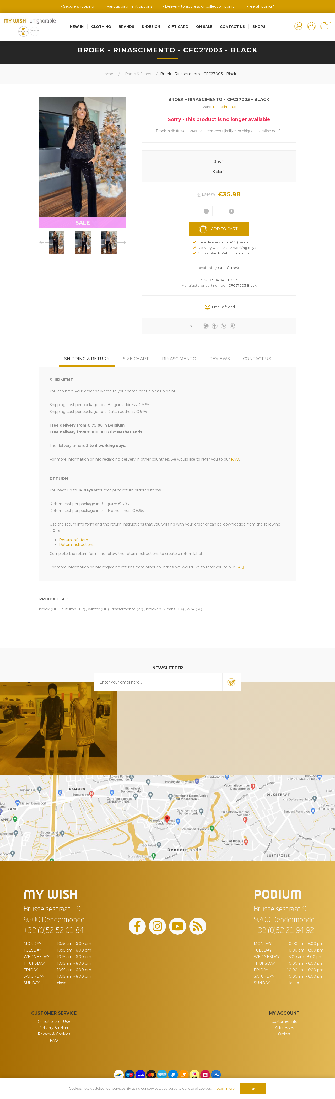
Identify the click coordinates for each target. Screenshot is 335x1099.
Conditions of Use (54, 1021)
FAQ (54, 1040)
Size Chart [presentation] (136, 358)
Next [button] (120, 242)
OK (252, 1089)
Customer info (284, 1021)
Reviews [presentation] (219, 358)
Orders (284, 1034)
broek (44, 609)
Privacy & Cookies (54, 1034)
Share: (194, 326)
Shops (259, 26)
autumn (69, 609)
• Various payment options (128, 6)
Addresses (284, 1027)
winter (94, 609)
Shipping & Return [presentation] (87, 358)
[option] (57, 242)
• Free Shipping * (259, 6)
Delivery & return (54, 1027)
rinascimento (124, 609)
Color (218, 171)
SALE (82, 223)
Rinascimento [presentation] (179, 358)
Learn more (225, 1088)
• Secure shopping (77, 6)
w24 (190, 609)
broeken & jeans (160, 609)
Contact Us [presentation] (257, 358)
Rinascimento (224, 107)
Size (217, 161)
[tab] (87, 359)
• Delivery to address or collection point (198, 6)
